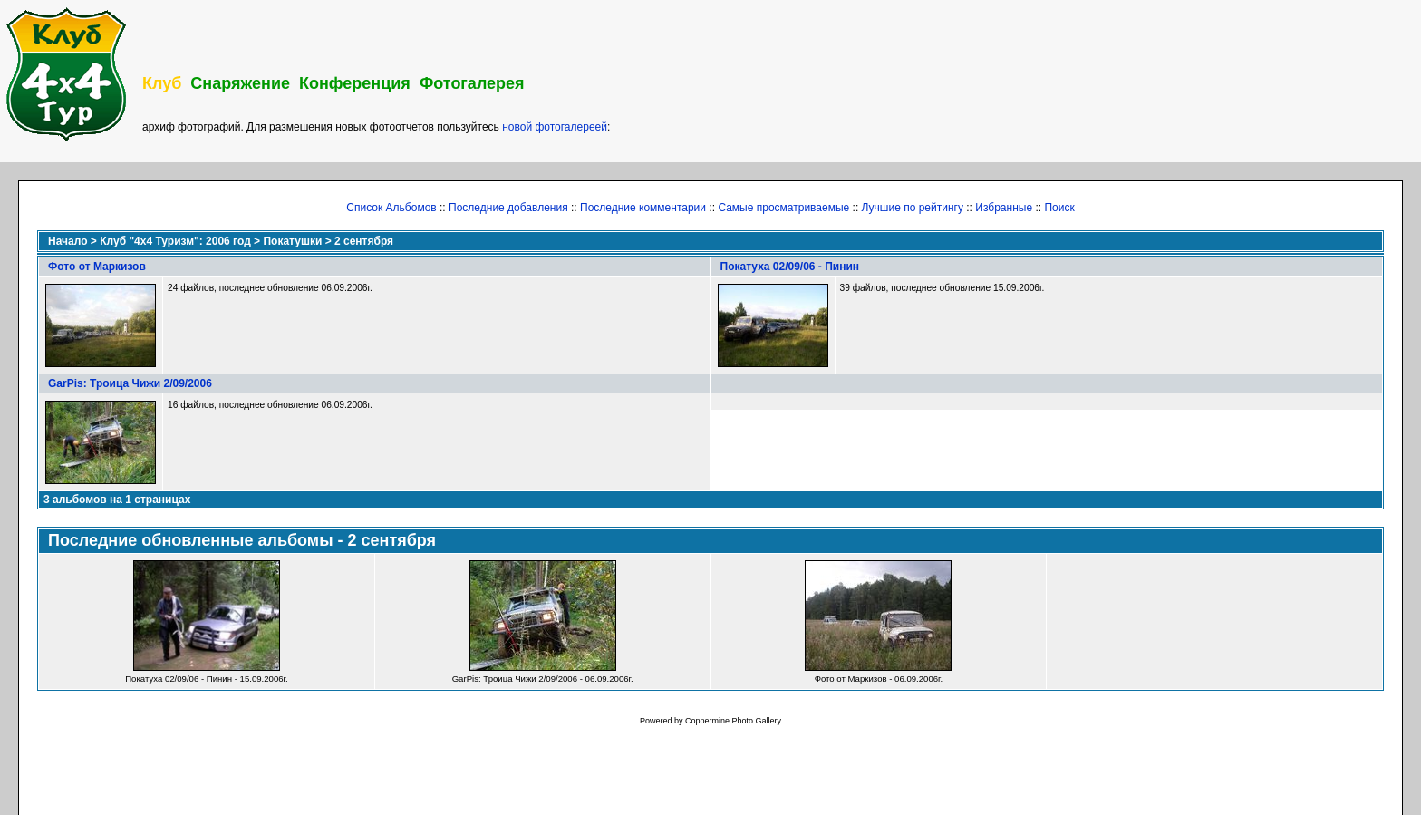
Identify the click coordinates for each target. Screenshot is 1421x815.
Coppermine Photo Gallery (733, 720)
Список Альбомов (391, 207)
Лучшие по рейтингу (912, 207)
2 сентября (363, 241)
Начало (67, 241)
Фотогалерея (472, 83)
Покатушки (292, 241)
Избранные (1003, 207)
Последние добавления (508, 207)
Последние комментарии (643, 207)
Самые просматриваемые (783, 207)
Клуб (161, 83)
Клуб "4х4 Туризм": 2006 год (175, 241)
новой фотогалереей (554, 127)
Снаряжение (240, 83)
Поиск (1059, 207)
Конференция (355, 83)
